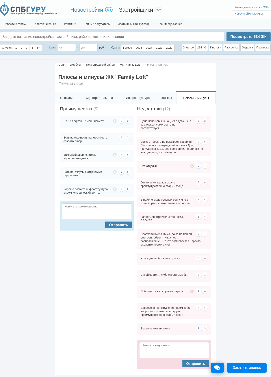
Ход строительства (99, 98)
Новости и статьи (15, 24)
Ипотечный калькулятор (134, 24)
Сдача (115, 47)
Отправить (118, 225)
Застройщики (136, 10)
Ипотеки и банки (45, 24)
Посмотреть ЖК (248, 37)
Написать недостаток (174, 350)
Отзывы (166, 98)
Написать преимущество (97, 211)
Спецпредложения (170, 24)
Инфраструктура (138, 98)
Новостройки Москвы (248, 13)
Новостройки (86, 10)
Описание (67, 98)
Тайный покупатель (97, 24)
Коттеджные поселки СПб (251, 7)
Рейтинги (70, 24)
